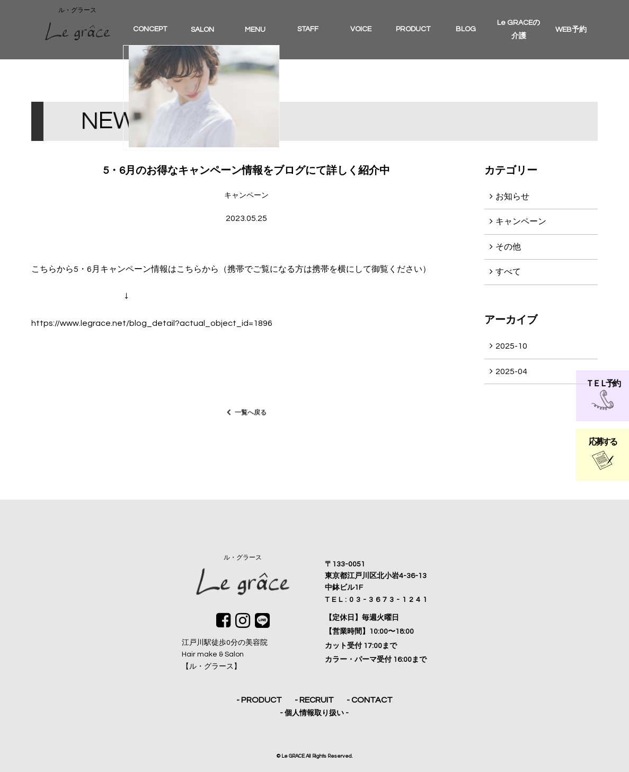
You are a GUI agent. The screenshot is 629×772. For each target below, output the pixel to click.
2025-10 (511, 346)
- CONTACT (370, 700)
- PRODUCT (259, 700)
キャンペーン (520, 221)
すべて (508, 272)
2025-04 (511, 371)
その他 (508, 247)
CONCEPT (150, 29)
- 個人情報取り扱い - (314, 713)
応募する (602, 454)
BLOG (466, 29)
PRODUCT (413, 29)
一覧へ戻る (251, 416)
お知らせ (512, 196)
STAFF (307, 29)
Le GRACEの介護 (518, 29)
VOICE (360, 29)
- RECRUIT (314, 700)
